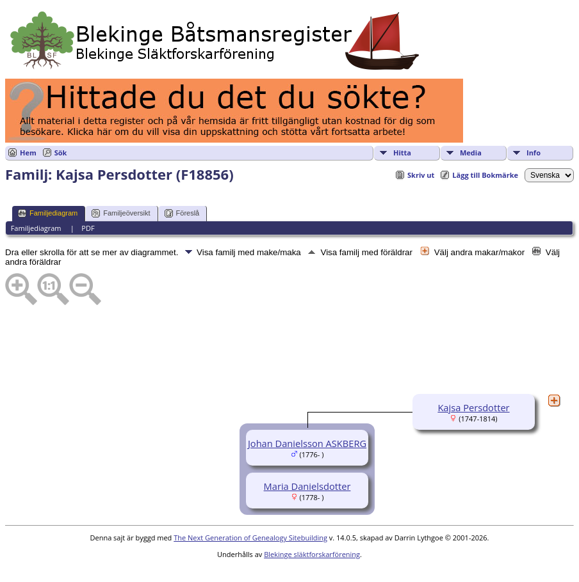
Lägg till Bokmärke (485, 175)
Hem (28, 152)
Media (471, 152)
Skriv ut (420, 175)
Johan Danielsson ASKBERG (307, 443)
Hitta (402, 152)
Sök (60, 152)
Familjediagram (47, 213)
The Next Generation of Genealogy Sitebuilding (250, 537)
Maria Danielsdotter (307, 486)
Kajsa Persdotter (473, 407)
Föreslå (182, 213)
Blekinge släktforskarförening (312, 554)
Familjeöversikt (121, 213)
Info (533, 152)
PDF (87, 228)
